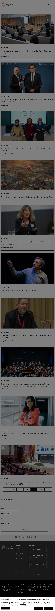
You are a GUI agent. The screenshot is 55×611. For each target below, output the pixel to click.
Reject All (48, 608)
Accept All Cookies (38, 608)
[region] (27, 604)
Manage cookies (5, 608)
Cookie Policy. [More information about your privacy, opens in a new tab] (23, 605)
